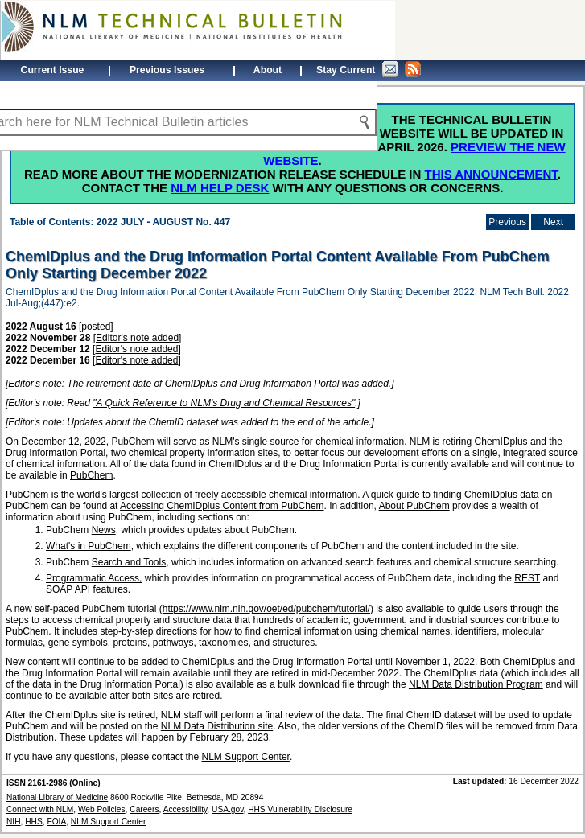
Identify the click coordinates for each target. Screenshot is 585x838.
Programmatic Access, (94, 578)
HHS (34, 821)
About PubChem (414, 505)
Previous (507, 222)
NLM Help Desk (220, 188)
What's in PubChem (88, 546)
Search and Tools (129, 562)
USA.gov (227, 809)
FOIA (56, 821)
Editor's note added (137, 337)
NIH (13, 821)
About (267, 70)
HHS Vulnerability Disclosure (300, 809)
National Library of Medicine (57, 797)
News (104, 530)
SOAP (59, 589)
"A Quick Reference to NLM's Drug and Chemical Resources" (224, 403)
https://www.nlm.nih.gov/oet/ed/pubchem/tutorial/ (266, 608)
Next (553, 222)
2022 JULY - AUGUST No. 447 (163, 222)
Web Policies (102, 809)
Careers (144, 809)
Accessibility (185, 809)
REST (527, 578)
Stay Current (368, 69)
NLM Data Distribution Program (476, 684)
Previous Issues (167, 70)
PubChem (132, 441)
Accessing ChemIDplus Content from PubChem (221, 505)
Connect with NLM (39, 809)
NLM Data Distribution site (217, 726)
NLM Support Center (246, 756)
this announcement (491, 174)
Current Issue (52, 70)
